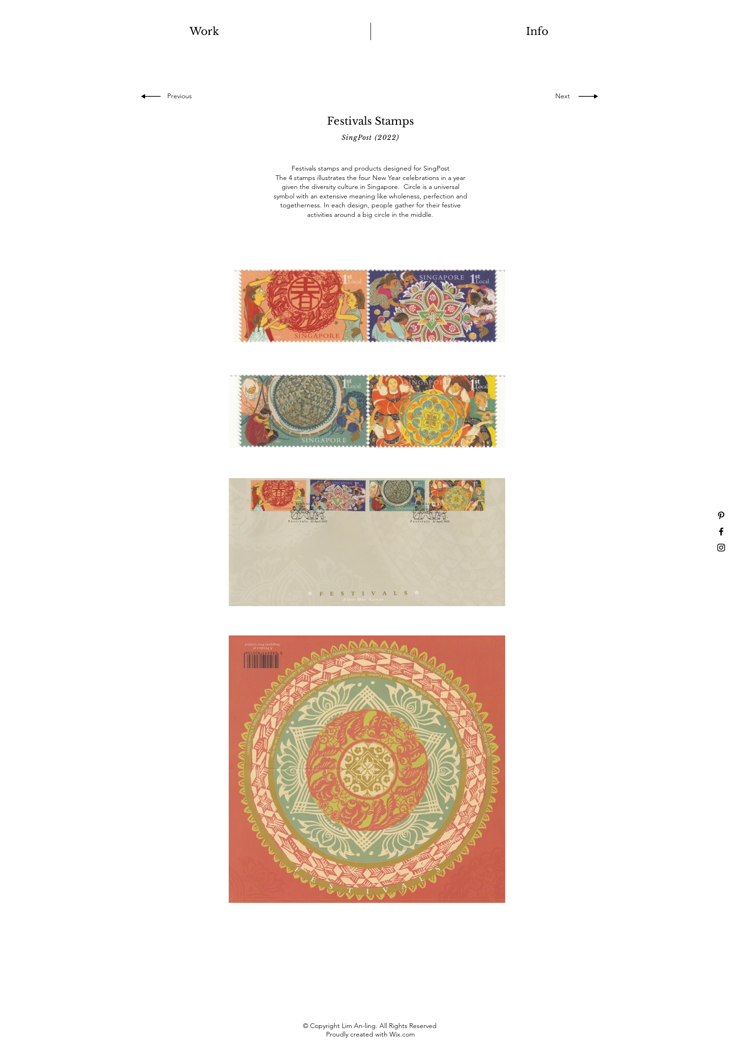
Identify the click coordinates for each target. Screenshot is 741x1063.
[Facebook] (721, 531)
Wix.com (402, 1034)
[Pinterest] (721, 515)
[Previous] (182, 96)
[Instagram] (721, 547)
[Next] (560, 96)
